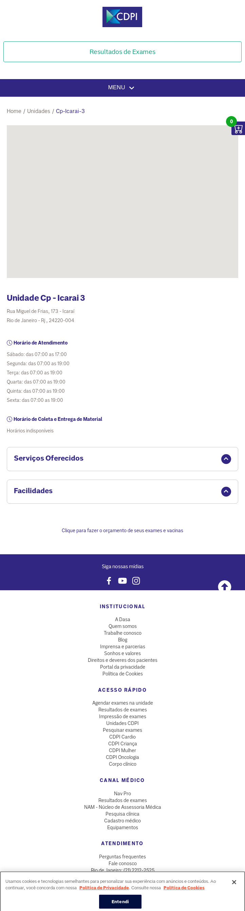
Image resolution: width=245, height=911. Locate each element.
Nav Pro (122, 793)
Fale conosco (123, 863)
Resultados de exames (122, 709)
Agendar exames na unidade (122, 703)
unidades (38, 111)
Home (14, 111)
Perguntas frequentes (122, 856)
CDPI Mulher (122, 750)
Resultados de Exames (122, 52)
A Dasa (122, 619)
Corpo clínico (122, 764)
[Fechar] (234, 886)
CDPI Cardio (122, 737)
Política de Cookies (122, 673)
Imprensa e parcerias (122, 646)
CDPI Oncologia (122, 757)
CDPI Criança (122, 743)
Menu (122, 88)
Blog (122, 640)
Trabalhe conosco (123, 633)
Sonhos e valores (122, 653)
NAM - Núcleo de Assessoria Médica (122, 807)
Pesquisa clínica (122, 814)
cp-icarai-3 (70, 111)
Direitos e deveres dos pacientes (122, 660)
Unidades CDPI (122, 723)
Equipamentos (122, 827)
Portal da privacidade (122, 667)
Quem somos (123, 626)
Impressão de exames (122, 716)
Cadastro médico (122, 820)
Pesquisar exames (122, 730)
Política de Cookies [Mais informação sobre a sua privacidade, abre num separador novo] (184, 891)
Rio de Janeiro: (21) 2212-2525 (122, 870)
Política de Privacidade (104, 891)
